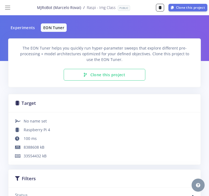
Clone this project (188, 7)
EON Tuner (53, 27)
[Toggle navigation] (7, 7)
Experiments (23, 27)
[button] (198, 185)
